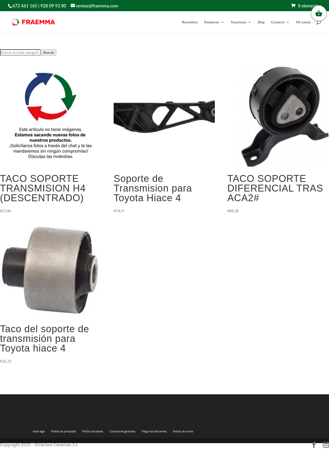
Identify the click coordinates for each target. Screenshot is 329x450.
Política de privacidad (63, 431)
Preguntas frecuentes (154, 431)
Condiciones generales (122, 431)
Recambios (190, 22)
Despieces (211, 22)
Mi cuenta (303, 22)
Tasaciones (238, 22)
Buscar (48, 52)
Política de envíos (183, 431)
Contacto (278, 22)
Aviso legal (39, 431)
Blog (261, 22)
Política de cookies (92, 431)
